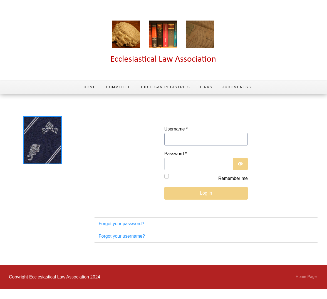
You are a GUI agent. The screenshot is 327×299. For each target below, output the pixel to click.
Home (90, 87)
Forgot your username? (122, 236)
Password (175, 153)
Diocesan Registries (165, 87)
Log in (206, 193)
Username (176, 129)
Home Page (306, 276)
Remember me (233, 178)
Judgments (237, 87)
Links (206, 87)
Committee (118, 87)
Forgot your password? (121, 223)
